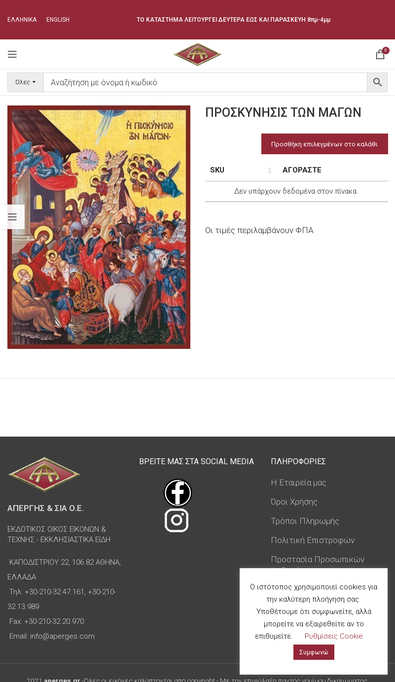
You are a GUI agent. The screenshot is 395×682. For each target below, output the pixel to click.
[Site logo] (197, 53)
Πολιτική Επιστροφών (313, 540)
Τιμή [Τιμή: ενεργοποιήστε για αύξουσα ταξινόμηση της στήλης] (297, 170)
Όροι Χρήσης (294, 502)
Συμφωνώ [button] (313, 652)
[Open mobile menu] (12, 54)
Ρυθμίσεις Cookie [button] (334, 636)
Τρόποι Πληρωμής (305, 521)
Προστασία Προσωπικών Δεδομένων (317, 565)
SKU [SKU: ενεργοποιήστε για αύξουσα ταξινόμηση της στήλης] (217, 170)
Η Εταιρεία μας (298, 482)
